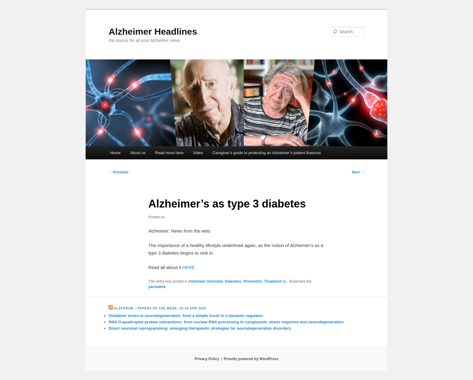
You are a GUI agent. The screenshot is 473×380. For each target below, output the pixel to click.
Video (198, 152)
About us (137, 152)
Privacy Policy (207, 359)
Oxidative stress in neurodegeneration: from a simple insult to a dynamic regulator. (186, 315)
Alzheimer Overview (206, 281)
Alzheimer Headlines (153, 31)
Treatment (272, 281)
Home (115, 152)
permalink (157, 287)
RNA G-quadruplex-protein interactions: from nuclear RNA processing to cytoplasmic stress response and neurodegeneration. (226, 322)
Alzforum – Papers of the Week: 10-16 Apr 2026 (160, 308)
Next (358, 172)
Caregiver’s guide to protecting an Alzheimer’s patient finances (266, 152)
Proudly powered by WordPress (251, 359)
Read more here (169, 152)
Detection (233, 281)
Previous (119, 172)
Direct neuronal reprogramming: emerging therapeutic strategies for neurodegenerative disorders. (200, 328)
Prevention (252, 281)
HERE (188, 267)
